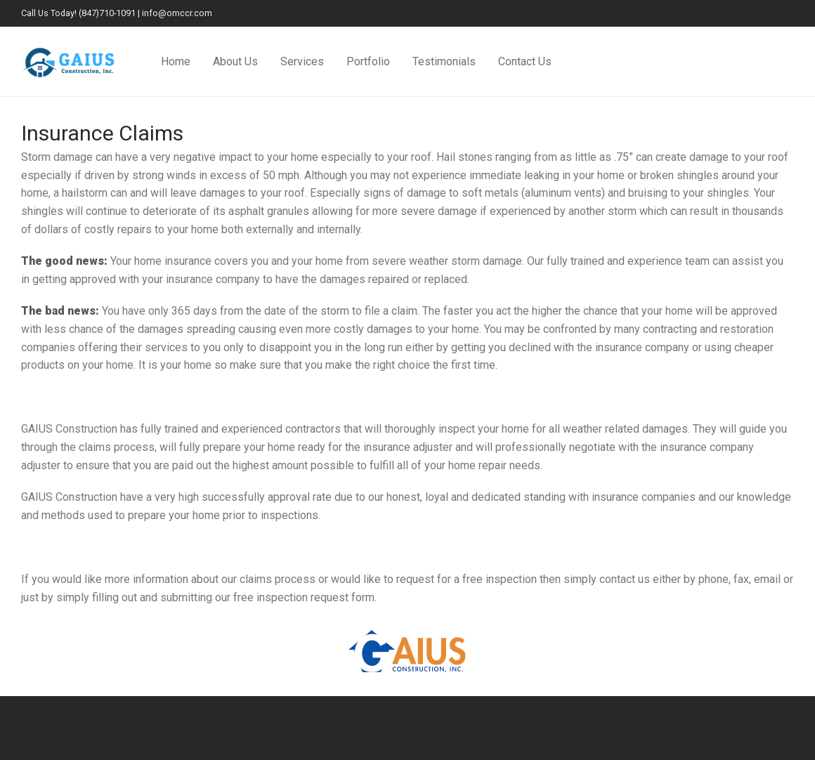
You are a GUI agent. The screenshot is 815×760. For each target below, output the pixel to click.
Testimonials (444, 61)
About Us (235, 61)
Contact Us (525, 61)
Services (302, 61)
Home (175, 61)
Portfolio (368, 61)
